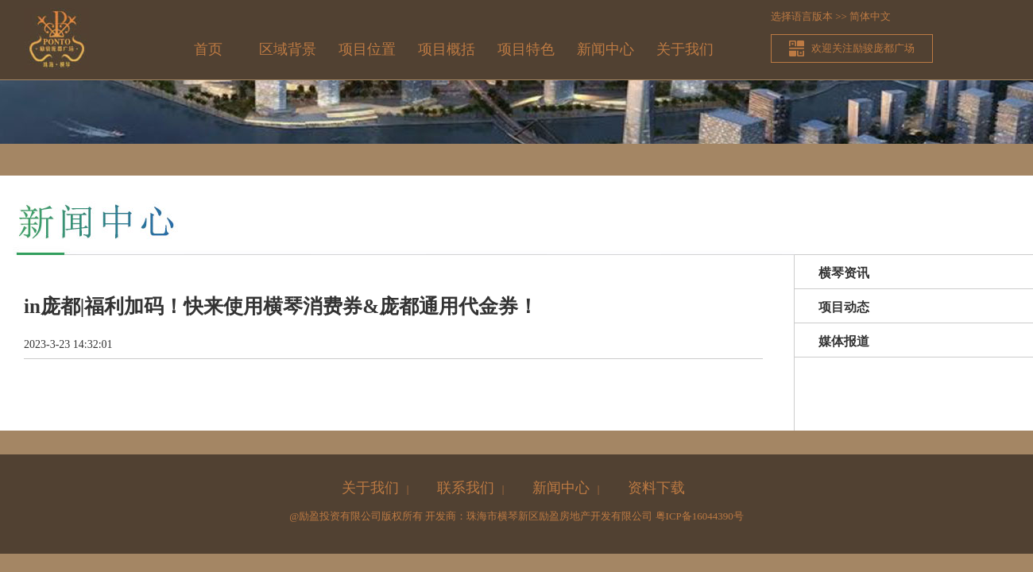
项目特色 (526, 49)
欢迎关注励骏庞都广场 (863, 48)
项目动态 (843, 307)
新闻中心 (605, 49)
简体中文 (870, 16)
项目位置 (367, 49)
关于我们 (685, 49)
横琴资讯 (843, 273)
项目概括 (446, 49)
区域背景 (287, 49)
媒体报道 (843, 341)
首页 (208, 49)
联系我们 (465, 488)
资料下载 (656, 488)
